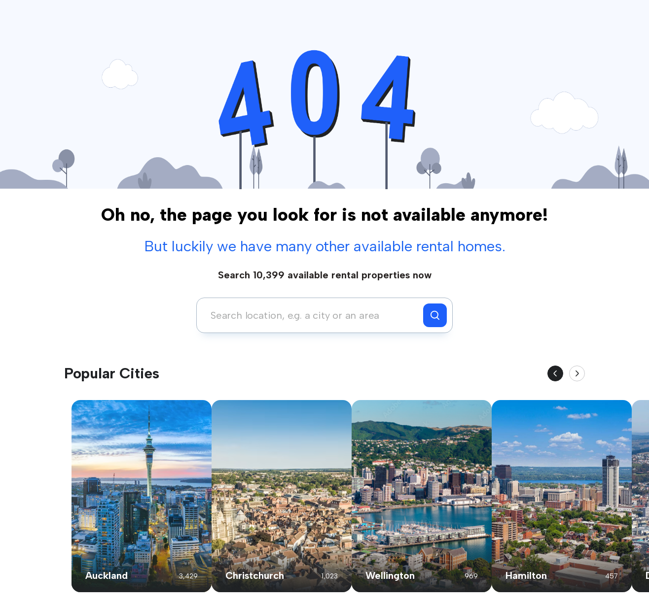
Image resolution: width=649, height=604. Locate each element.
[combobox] (312, 315)
